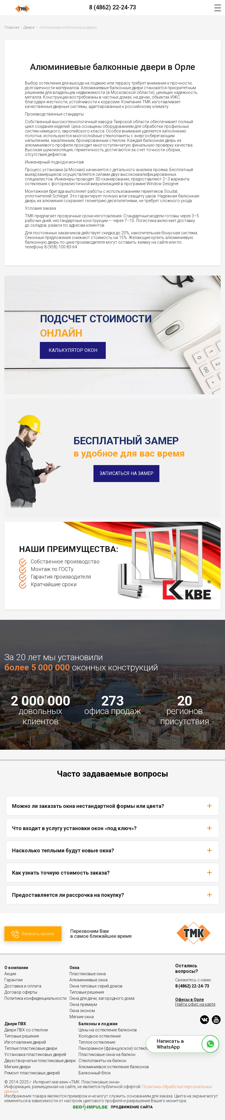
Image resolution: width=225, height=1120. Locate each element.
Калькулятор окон (73, 350)
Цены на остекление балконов (108, 1030)
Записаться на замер (127, 473)
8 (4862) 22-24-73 (112, 7)
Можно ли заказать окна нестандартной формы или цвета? (112, 805)
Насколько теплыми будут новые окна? (112, 850)
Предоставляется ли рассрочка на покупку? (112, 894)
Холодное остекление (100, 1036)
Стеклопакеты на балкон (102, 1060)
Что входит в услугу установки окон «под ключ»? (112, 828)
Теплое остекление (97, 1042)
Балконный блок (95, 1073)
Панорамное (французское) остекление (117, 1048)
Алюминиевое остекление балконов (114, 1066)
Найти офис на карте (195, 1004)
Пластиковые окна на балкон (107, 1054)
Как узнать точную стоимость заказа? (112, 872)
